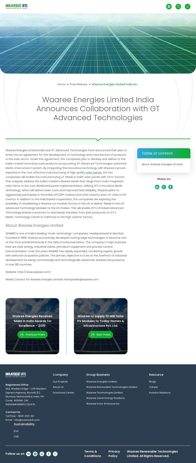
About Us (58, 387)
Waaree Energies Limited (101, 381)
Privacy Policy (114, 453)
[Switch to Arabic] (169, 6)
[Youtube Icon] (28, 454)
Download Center (63, 392)
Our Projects (60, 381)
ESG (16, 431)
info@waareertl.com (27, 420)
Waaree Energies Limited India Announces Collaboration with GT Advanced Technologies (115, 84)
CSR (16, 436)
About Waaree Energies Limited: (162, 164)
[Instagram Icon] (35, 454)
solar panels (94, 172)
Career (153, 387)
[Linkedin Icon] (42, 454)
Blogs (152, 381)
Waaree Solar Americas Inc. (103, 403)
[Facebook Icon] (48, 454)
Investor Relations (160, 392)
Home (61, 84)
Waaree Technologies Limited (104, 392)
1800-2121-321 (26, 416)
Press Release (78, 84)
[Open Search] (178, 6)
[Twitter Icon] (55, 454)
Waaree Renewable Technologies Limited (111, 387)
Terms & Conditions (92, 453)
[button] (187, 6)
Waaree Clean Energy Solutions (105, 398)
